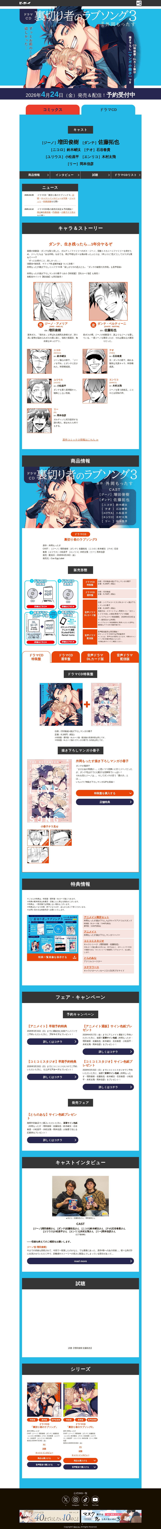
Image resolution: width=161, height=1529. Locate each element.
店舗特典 (104, 802)
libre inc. (77, 1527)
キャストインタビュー (44, 1453)
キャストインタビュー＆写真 (54, 198)
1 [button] (75, 1524)
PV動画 (56, 212)
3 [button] (82, 1524)
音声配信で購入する (44, 1465)
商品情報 (34, 175)
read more (80, 1261)
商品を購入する (44, 1458)
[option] (49, 1516)
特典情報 (47, 212)
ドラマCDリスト (125, 175)
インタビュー (65, 175)
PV (44, 1445)
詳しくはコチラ (52, 1041)
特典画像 (47, 201)
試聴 (95, 175)
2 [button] (78, 1524)
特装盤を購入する (105, 793)
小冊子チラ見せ (68, 212)
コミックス (53, 110)
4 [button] (86, 1524)
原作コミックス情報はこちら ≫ (80, 439)
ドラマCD (108, 110)
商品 (39, 212)
